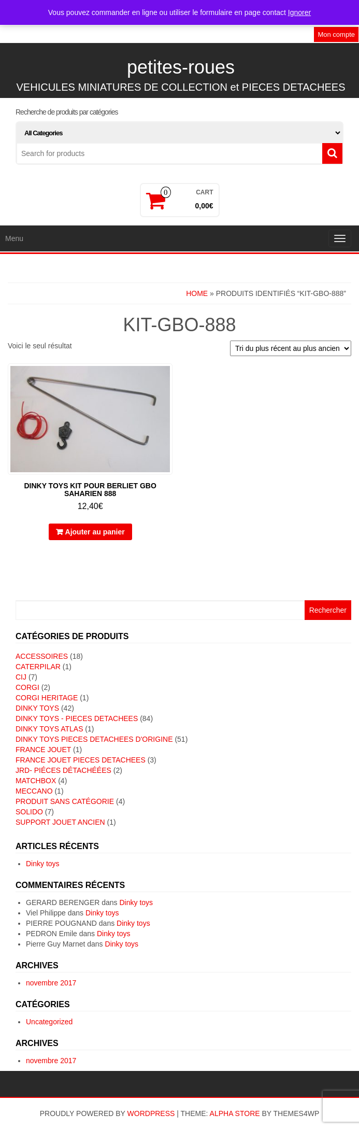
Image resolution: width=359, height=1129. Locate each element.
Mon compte (336, 34)
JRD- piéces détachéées (63, 770)
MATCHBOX (36, 781)
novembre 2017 (51, 983)
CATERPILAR (38, 666)
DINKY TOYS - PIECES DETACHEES (77, 718)
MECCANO (34, 791)
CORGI (27, 687)
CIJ (21, 677)
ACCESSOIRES (42, 656)
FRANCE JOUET (43, 749)
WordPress (151, 1113)
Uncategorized (49, 1022)
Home (197, 293)
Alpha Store (235, 1113)
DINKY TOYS (37, 708)
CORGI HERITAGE (47, 698)
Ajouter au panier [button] (95, 532)
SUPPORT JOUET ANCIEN (60, 822)
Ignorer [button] (299, 12)
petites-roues (181, 67)
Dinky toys (43, 863)
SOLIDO (29, 812)
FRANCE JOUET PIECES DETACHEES (81, 760)
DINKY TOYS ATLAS (49, 729)
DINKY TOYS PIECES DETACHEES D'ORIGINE (94, 739)
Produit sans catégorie (65, 801)
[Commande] (290, 348)
